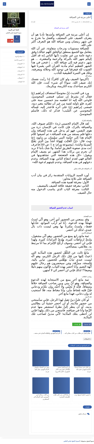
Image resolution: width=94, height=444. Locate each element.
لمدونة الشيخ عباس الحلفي (72, 441)
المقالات (87, 13)
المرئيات (20, 71)
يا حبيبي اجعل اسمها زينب (82, 395)
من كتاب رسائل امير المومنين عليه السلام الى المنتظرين (41, 397)
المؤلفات (20, 67)
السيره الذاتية (18, 60)
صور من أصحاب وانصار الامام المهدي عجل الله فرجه (41, 369)
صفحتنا (17, 39)
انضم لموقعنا (13, 21)
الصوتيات (20, 63)
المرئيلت (20, 74)
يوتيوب (10, 40)
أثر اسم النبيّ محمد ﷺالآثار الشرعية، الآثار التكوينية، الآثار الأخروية (62, 369)
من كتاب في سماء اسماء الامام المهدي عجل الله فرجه (83, 369)
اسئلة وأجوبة (19, 56)
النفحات (20, 81)
